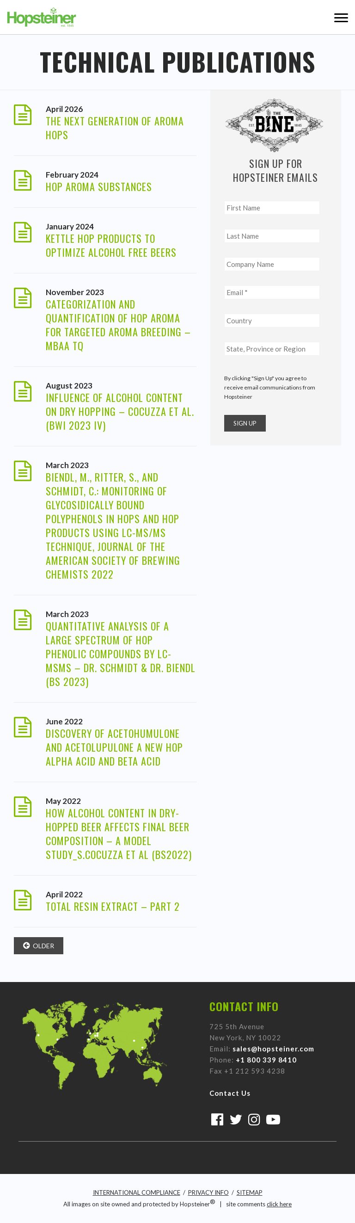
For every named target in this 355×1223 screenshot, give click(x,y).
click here (279, 1204)
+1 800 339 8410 (266, 1060)
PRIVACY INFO (208, 1192)
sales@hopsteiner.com (273, 1048)
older (38, 945)
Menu (341, 17)
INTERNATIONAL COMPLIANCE (136, 1192)
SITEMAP (250, 1192)
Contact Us (230, 1093)
